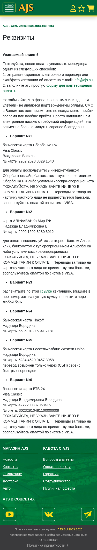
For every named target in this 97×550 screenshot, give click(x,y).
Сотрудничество (56, 481)
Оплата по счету (57, 467)
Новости (10, 459)
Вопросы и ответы (58, 459)
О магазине (12, 474)
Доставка (10, 481)
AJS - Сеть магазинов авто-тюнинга (28, 25)
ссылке (46, 291)
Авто (7, 488)
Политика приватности (46, 545)
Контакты (10, 467)
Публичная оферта (59, 488)
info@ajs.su (83, 80)
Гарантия (51, 474)
